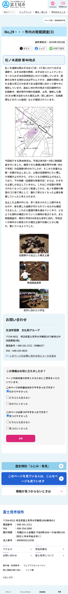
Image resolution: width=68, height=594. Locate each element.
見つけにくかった (18, 428)
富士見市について (44, 555)
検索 (59, 592)
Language (52, 7)
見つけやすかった (18, 416)
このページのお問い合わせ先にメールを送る (32, 355)
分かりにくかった (18, 403)
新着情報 (42, 592)
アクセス (7, 549)
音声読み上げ (63, 7)
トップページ (25, 12)
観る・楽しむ (41, 12)
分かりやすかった (18, 391)
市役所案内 (41, 549)
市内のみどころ (58, 12)
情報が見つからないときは (33, 491)
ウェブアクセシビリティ (35, 565)
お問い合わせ (10, 555)
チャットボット (25, 592)
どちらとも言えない (19, 397)
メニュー (8, 592)
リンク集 (30, 569)
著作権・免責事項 (11, 565)
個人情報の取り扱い (12, 569)
